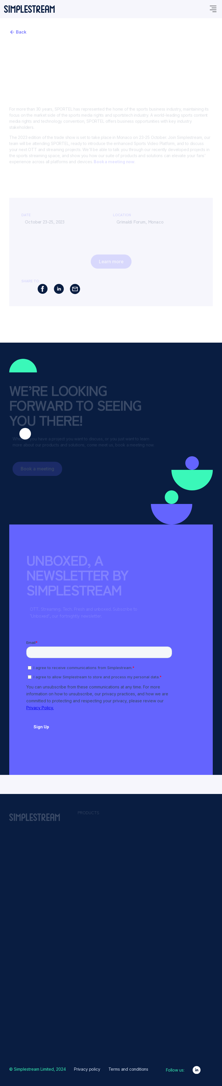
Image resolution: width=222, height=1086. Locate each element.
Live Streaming (143, 903)
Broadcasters (196, 830)
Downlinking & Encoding (151, 862)
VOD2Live (138, 956)
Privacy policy (87, 1069)
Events (87, 1000)
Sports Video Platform (100, 875)
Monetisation (141, 909)
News (189, 856)
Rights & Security (145, 936)
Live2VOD (138, 889)
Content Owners (198, 836)
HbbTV (87, 855)
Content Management (149, 849)
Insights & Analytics (147, 875)
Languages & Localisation (152, 882)
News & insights (95, 1014)
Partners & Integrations (101, 1021)
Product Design (94, 1034)
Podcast (88, 1027)
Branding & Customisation (152, 842)
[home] (29, 28)
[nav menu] (213, 28)
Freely (86, 848)
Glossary (89, 1007)
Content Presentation (148, 855)
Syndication (140, 943)
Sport (188, 843)
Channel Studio (94, 841)
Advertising (139, 828)
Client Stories (93, 994)
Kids (187, 849)
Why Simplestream (97, 1041)
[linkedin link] (197, 1070)
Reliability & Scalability (149, 930)
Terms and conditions (128, 1069)
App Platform (92, 828)
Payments (138, 916)
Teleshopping (196, 863)
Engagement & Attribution (152, 869)
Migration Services (97, 868)
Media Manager (95, 834)
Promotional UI (142, 923)
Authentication (142, 835)
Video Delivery (142, 950)
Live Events (91, 862)
